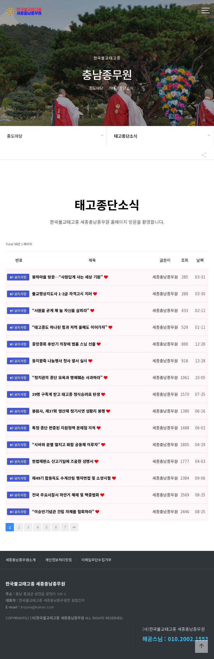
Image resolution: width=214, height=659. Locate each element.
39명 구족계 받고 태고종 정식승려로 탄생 (66, 394)
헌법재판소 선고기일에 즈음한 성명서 (63, 461)
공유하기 (201, 155)
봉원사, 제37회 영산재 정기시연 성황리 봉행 (69, 411)
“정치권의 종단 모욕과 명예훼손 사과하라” (68, 377)
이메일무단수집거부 (96, 559)
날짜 (200, 260)
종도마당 (15, 136)
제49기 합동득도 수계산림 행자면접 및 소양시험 (72, 478)
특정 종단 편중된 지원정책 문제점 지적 (64, 427)
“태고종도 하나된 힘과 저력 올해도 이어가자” (70, 327)
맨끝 (74, 527)
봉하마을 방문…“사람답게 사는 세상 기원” (68, 277)
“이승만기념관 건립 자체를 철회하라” (63, 511)
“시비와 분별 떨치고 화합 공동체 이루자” (66, 444)
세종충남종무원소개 (21, 559)
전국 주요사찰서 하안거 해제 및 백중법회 (66, 495)
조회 (184, 260)
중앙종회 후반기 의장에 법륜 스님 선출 (64, 344)
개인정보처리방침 (58, 559)
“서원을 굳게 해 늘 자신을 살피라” (61, 310)
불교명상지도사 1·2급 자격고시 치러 (62, 293)
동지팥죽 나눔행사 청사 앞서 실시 (60, 360)
